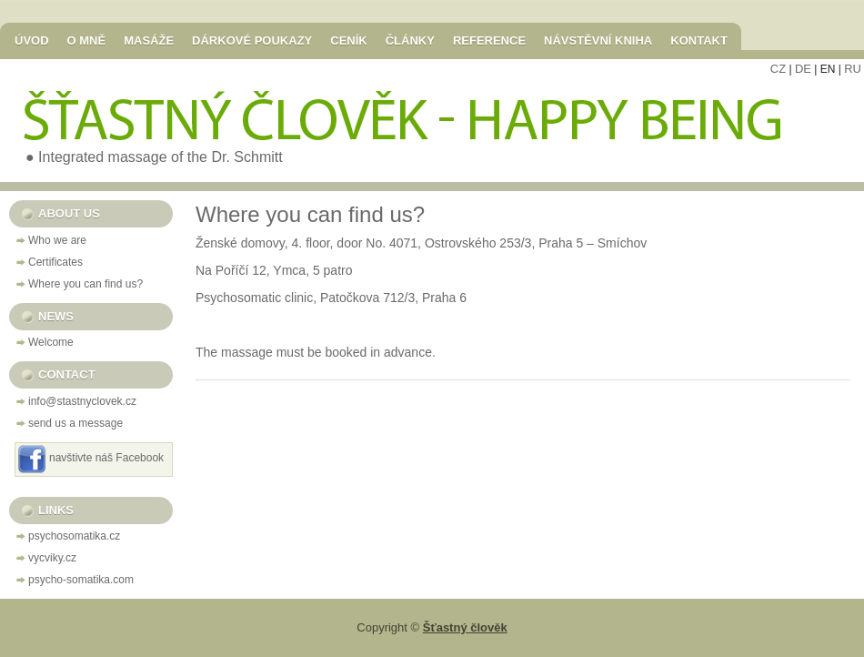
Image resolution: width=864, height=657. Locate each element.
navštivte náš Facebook (106, 457)
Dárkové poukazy (252, 40)
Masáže (149, 40)
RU (852, 69)
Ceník (348, 40)
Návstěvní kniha (598, 40)
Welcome (51, 342)
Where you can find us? (85, 284)
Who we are (57, 240)
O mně (86, 40)
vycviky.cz (52, 557)
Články (410, 40)
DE (803, 69)
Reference (489, 40)
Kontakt (699, 40)
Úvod (32, 40)
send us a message (75, 423)
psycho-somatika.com (81, 579)
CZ (778, 69)
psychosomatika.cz (74, 536)
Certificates (55, 262)
